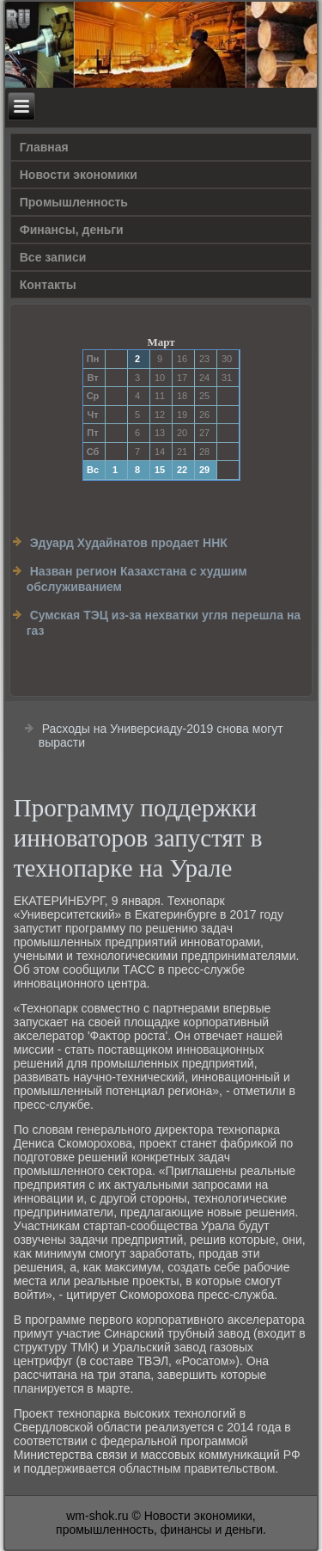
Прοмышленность (74, 202)
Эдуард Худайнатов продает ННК (129, 543)
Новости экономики (78, 175)
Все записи (53, 257)
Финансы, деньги (72, 230)
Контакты (48, 285)
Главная (44, 147)
